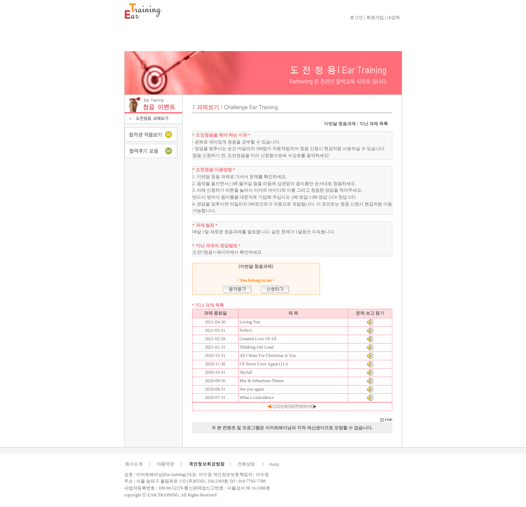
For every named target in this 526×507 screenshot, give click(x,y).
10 (310, 406)
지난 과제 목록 (373, 123)
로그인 (356, 17)
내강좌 (393, 17)
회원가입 (375, 17)
